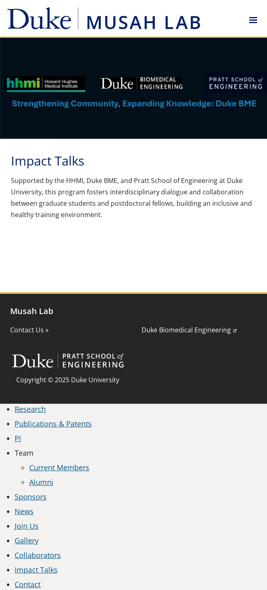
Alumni (41, 482)
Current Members (59, 467)
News (24, 511)
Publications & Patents (53, 424)
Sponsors (31, 497)
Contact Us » (29, 329)
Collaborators (38, 555)
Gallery (27, 540)
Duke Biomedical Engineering (186, 329)
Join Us (27, 526)
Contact (28, 584)
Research (30, 409)
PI (18, 438)
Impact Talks (36, 570)
